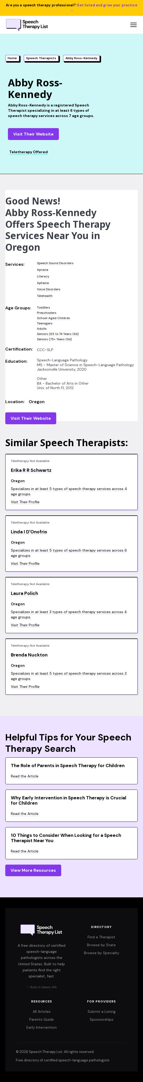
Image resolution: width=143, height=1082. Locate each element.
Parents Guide (41, 1019)
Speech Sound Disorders (55, 263)
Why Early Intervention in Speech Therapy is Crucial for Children (68, 800)
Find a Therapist (101, 937)
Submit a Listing (102, 1011)
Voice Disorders (48, 289)
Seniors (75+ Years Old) (54, 339)
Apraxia (42, 270)
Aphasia (43, 283)
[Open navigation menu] (133, 25)
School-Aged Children (53, 318)
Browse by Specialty (101, 952)
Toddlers (43, 307)
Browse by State (101, 945)
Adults (42, 329)
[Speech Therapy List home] (27, 24)
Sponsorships (101, 1019)
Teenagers (45, 323)
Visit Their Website (33, 134)
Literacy (43, 276)
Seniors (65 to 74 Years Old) (58, 334)
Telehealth (45, 296)
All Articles (42, 1011)
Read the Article (25, 776)
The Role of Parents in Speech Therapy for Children (68, 765)
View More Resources (33, 870)
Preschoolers (46, 313)
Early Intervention (41, 1027)
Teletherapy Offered (28, 152)
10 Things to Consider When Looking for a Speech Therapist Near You (66, 838)
